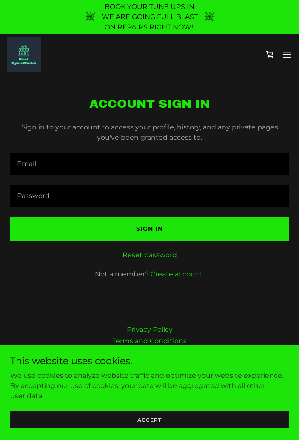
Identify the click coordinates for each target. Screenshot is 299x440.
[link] (24, 54)
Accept (149, 426)
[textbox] (149, 164)
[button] (287, 54)
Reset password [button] (149, 255)
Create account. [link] (177, 274)
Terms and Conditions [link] (149, 341)
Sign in (149, 229)
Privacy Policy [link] (150, 329)
